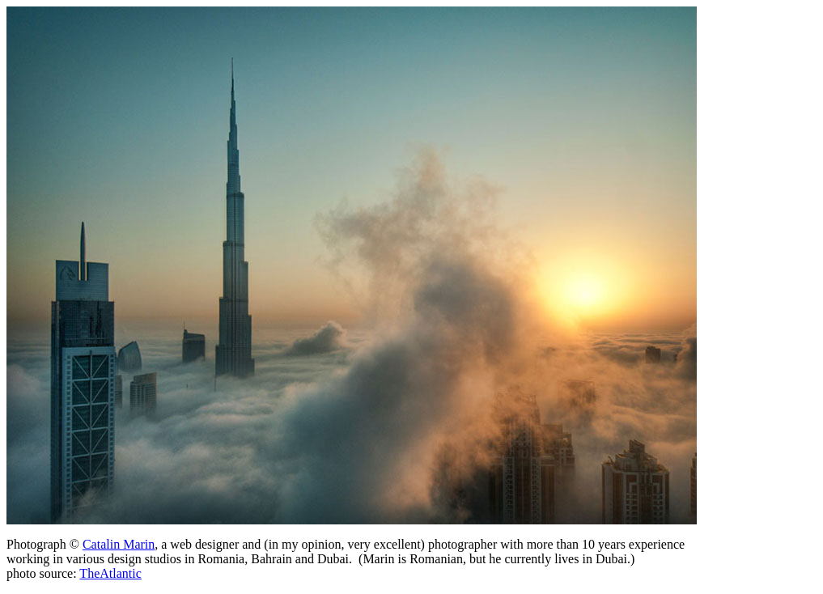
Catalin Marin (119, 544)
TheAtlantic (110, 573)
